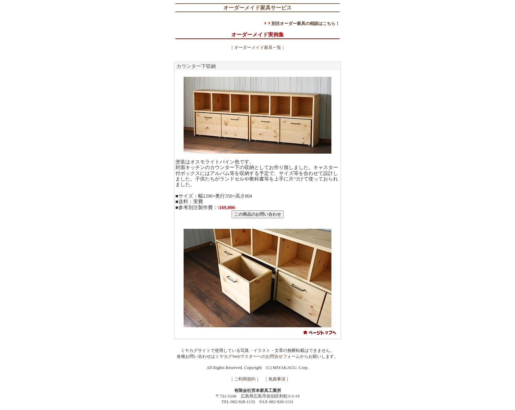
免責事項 (276, 379)
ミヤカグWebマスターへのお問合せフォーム (257, 356)
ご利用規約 (245, 379)
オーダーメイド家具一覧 (257, 47)
